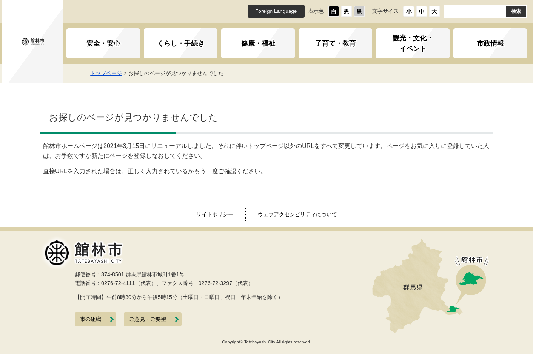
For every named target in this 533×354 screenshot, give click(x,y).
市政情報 (490, 43)
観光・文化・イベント (413, 43)
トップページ (121, 73)
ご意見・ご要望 (147, 319)
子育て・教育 (335, 43)
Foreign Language (276, 11)
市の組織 (90, 319)
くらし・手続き (181, 43)
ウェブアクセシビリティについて (297, 214)
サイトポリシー (214, 214)
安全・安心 (103, 43)
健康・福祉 (258, 43)
